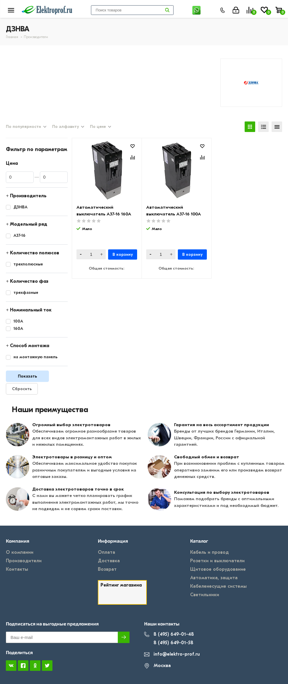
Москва (157, 665)
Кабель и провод (209, 552)
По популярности (23, 127)
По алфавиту (65, 127)
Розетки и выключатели (217, 560)
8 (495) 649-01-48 (169, 634)
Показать (27, 376)
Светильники (204, 594)
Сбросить (22, 388)
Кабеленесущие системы (218, 586)
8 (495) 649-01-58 (168, 643)
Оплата (106, 552)
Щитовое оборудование (218, 569)
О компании (19, 552)
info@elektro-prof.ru (172, 654)
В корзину (123, 254)
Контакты (17, 569)
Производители (24, 560)
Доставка (109, 560)
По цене (98, 127)
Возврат (107, 569)
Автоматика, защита (214, 577)
